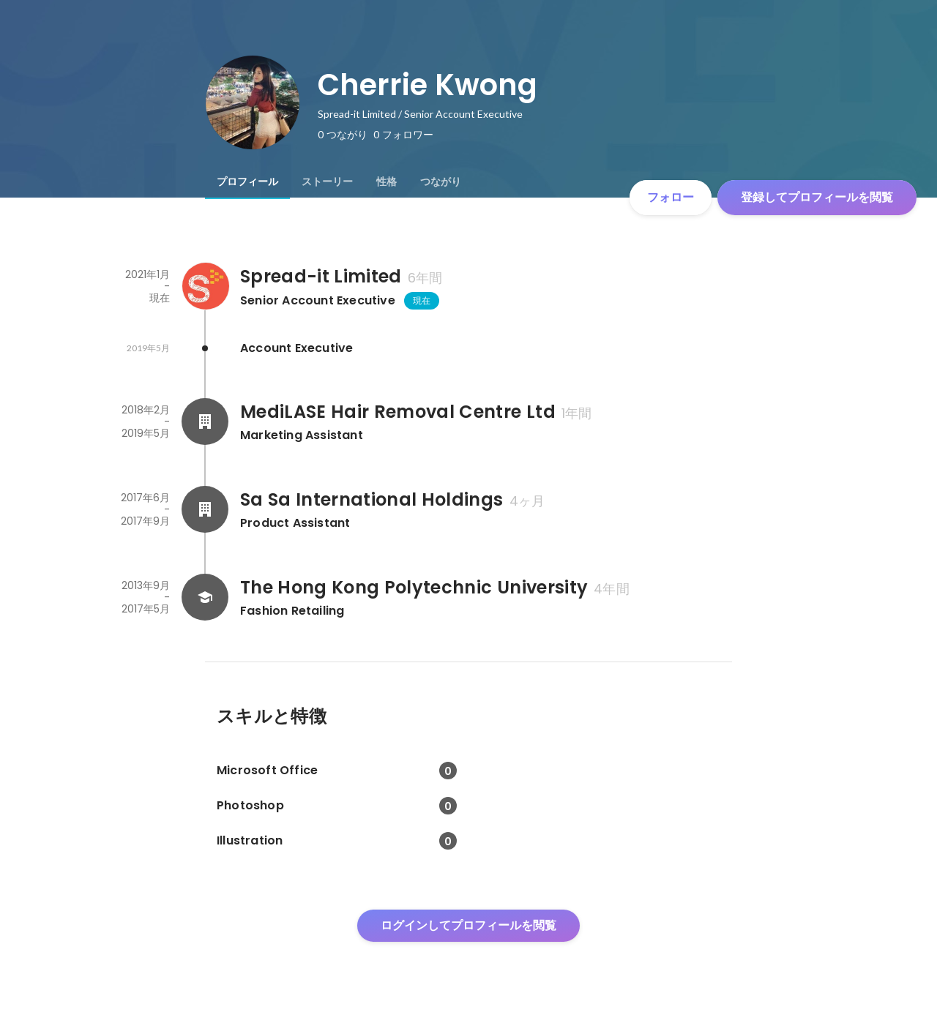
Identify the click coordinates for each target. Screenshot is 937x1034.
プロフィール (247, 181)
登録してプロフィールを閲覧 (817, 197)
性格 (386, 181)
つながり (440, 181)
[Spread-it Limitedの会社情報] (205, 286)
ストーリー (327, 181)
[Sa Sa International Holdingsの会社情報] (205, 509)
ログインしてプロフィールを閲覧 (468, 925)
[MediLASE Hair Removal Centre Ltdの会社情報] (205, 421)
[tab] (247, 181)
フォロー (670, 197)
